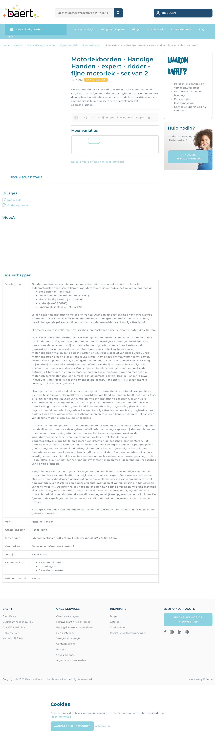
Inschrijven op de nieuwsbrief (188, 619)
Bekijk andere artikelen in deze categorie (97, 161)
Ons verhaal (155, 29)
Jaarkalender (118, 627)
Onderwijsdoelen (16, 205)
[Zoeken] (84, 12)
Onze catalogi (84, 29)
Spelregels (12, 200)
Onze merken (11, 632)
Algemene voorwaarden (71, 660)
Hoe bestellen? (65, 632)
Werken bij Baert (13, 638)
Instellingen (102, 726)
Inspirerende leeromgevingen (128, 632)
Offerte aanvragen (67, 616)
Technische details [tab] (26, 177)
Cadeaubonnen (65, 654)
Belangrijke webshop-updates (74, 627)
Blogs (135, 29)
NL (11, 37)
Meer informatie (61, 716)
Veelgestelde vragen (68, 638)
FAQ (201, 29)
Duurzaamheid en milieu (18, 621)
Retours (61, 649)
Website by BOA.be (200, 679)
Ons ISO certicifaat (14, 627)
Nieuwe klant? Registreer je (73, 621)
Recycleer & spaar (112, 29)
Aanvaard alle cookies (72, 726)
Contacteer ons (181, 29)
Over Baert (9, 616)
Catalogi (115, 621)
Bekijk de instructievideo (188, 156)
